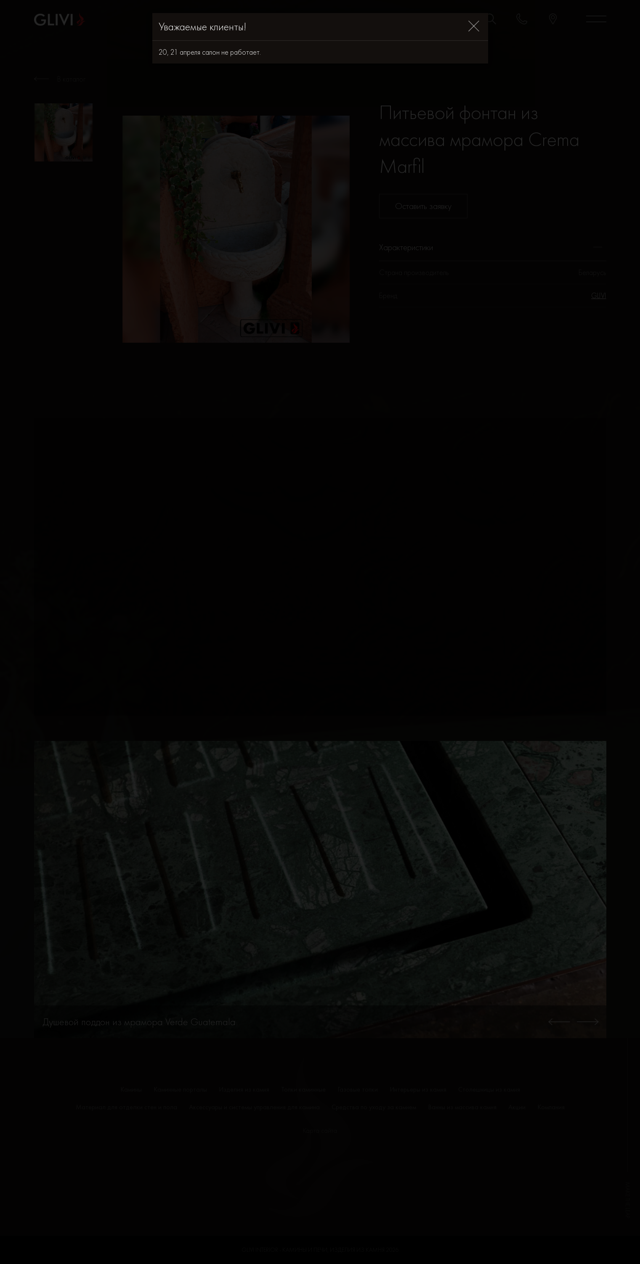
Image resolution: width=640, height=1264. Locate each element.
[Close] (474, 26)
